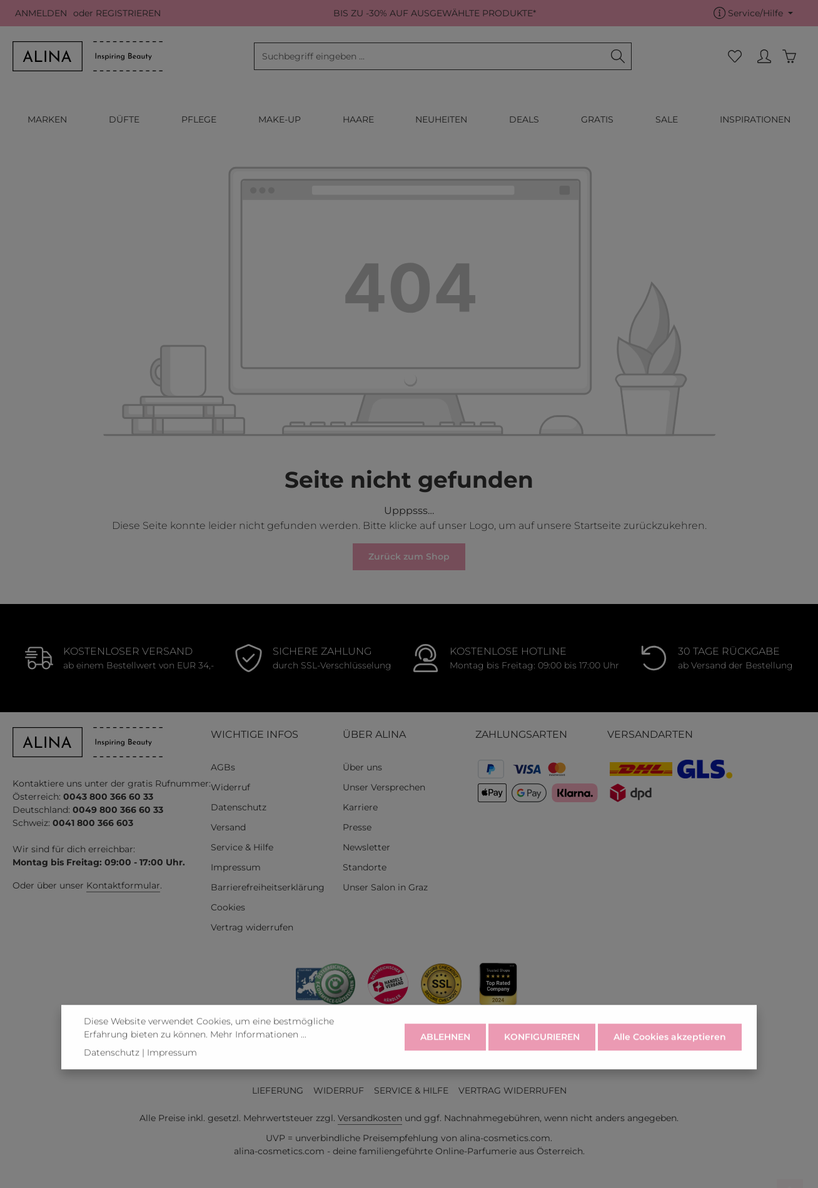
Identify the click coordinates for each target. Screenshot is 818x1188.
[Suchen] (618, 56)
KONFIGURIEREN (542, 1050)
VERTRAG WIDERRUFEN (512, 1090)
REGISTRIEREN (128, 13)
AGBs (223, 767)
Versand (228, 827)
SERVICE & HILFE (411, 1090)
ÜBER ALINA (374, 734)
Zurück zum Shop (409, 556)
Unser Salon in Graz (385, 887)
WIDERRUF (338, 1090)
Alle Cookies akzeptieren (670, 1050)
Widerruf (230, 787)
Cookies (228, 907)
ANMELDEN (41, 13)
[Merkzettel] (734, 56)
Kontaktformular (123, 885)
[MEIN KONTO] (763, 56)
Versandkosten (370, 1118)
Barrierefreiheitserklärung (268, 887)
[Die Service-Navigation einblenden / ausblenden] (753, 13)
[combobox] (429, 56)
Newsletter (366, 847)
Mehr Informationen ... (258, 1048)
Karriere (360, 807)
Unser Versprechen (384, 787)
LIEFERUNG (277, 1090)
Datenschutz (238, 807)
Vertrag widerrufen (252, 927)
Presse (357, 827)
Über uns (362, 767)
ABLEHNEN (445, 1050)
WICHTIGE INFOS (254, 734)
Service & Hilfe (242, 847)
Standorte (364, 867)
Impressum (236, 867)
